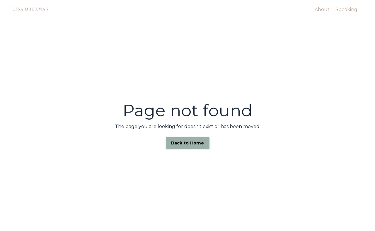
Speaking (346, 9)
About (322, 9)
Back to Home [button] (187, 143)
